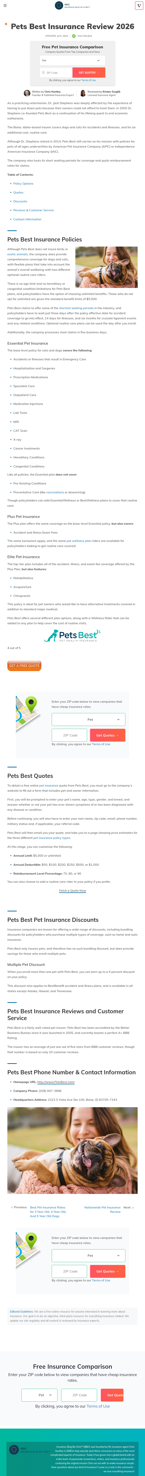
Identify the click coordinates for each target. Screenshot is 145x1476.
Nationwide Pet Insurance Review (102, 1209)
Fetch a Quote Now (72, 890)
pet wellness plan (79, 541)
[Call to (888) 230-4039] (139, 5)
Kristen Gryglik (111, 91)
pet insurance (48, 785)
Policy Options (23, 183)
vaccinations (55, 492)
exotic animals (17, 254)
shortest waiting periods (76, 308)
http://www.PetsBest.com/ (56, 1082)
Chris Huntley (53, 91)
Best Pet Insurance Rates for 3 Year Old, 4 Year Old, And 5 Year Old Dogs (48, 1211)
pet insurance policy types (51, 838)
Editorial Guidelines (21, 1311)
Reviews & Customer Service (33, 210)
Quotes (18, 192)
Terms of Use (88, 80)
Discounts (20, 201)
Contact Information (27, 219)
